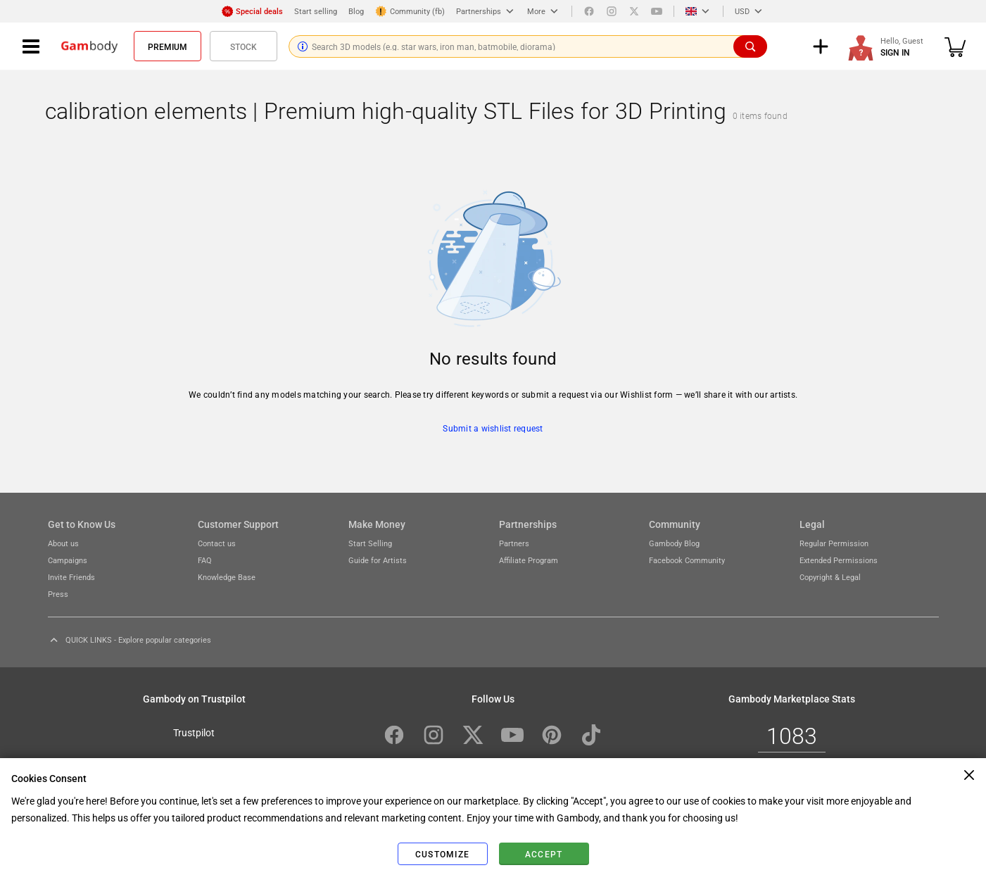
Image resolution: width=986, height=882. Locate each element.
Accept (544, 854)
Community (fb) (410, 11)
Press (58, 594)
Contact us (217, 543)
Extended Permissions (838, 560)
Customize (442, 854)
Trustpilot (194, 732)
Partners (514, 543)
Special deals (252, 11)
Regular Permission (833, 543)
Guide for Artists (377, 560)
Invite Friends (71, 577)
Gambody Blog (674, 543)
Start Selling (370, 543)
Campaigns (67, 560)
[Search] (750, 46)
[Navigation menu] (31, 46)
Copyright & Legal (830, 577)
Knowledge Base (226, 577)
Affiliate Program (528, 560)
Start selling (315, 11)
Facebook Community (687, 560)
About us (63, 543)
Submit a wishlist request (493, 428)
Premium (167, 46)
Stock (243, 46)
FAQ (205, 560)
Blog (356, 11)
